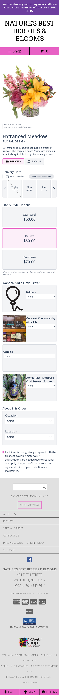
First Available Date (41, 176)
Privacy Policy (15, 676)
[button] (29, 621)
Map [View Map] (29, 692)
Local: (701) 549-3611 (29, 585)
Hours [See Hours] (49, 692)
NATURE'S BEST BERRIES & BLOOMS (29, 31)
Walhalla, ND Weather (14, 666)
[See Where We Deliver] (30, 504)
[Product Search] (30, 486)
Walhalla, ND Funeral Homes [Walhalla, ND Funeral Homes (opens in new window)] (20, 655)
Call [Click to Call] (10, 692)
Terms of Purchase (39, 676)
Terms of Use (29, 682)
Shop (14, 51)
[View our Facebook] (29, 561)
